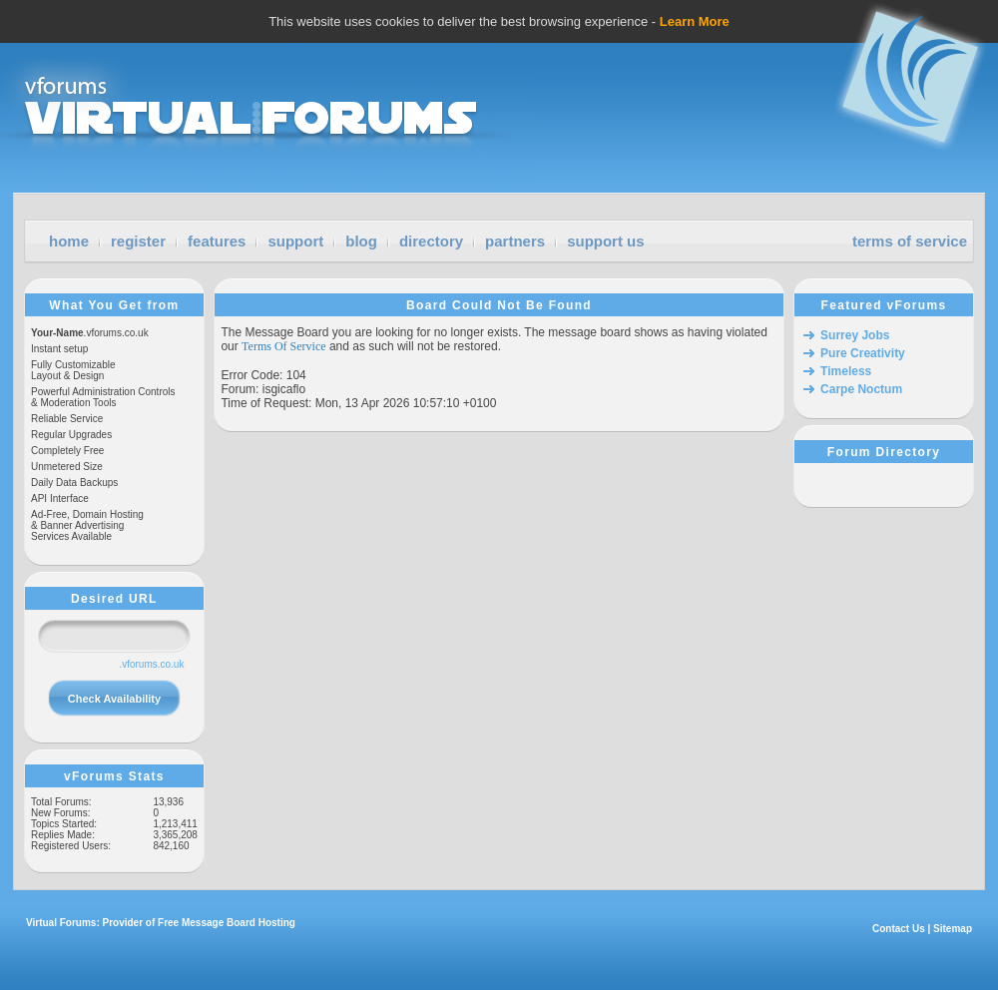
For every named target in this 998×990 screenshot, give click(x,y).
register (138, 241)
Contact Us (898, 928)
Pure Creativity (862, 353)
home (69, 241)
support (295, 241)
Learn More (695, 21)
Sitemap (952, 928)
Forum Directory (883, 452)
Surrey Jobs (854, 335)
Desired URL (114, 599)
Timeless (845, 371)
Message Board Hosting (238, 922)
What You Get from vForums (114, 305)
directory (431, 241)
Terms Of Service (283, 346)
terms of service (909, 241)
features (217, 241)
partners (515, 241)
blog (361, 241)
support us (606, 241)
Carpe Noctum (861, 389)
